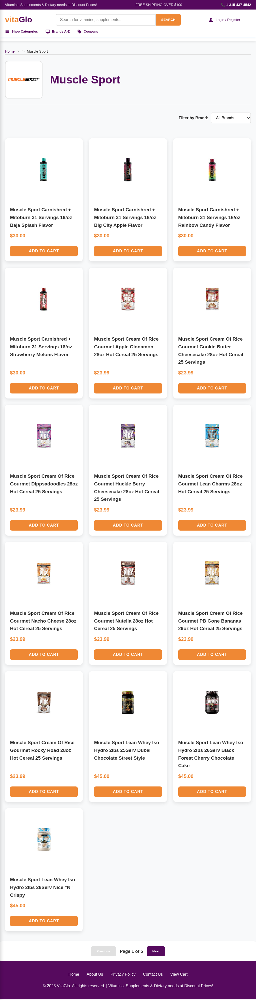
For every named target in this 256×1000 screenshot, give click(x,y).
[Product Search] (103, 20)
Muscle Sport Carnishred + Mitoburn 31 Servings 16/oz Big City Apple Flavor (125, 218)
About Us (95, 975)
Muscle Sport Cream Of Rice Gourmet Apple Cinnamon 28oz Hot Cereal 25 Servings (126, 347)
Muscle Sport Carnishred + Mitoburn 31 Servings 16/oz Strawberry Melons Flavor (41, 347)
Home (9, 52)
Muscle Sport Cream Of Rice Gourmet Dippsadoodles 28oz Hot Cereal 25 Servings (44, 484)
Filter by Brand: (193, 119)
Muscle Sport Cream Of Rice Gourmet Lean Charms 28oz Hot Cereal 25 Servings (210, 484)
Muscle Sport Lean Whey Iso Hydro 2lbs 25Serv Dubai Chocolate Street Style (126, 751)
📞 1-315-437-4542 (236, 5)
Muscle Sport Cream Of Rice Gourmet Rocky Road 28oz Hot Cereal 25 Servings (42, 751)
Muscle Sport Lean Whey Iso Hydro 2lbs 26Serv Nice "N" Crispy (42, 888)
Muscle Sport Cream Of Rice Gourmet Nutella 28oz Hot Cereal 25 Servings (126, 622)
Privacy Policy (123, 975)
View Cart (179, 975)
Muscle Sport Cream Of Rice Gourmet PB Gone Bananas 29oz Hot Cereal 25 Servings (210, 622)
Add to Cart (44, 252)
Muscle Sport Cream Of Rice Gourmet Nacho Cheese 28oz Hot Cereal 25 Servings (43, 622)
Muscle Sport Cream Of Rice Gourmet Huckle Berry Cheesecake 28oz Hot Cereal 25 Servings (126, 488)
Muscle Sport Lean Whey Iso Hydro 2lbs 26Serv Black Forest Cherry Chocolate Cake (210, 755)
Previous (103, 952)
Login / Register (222, 20)
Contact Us (153, 975)
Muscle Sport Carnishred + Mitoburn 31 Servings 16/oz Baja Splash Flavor (41, 218)
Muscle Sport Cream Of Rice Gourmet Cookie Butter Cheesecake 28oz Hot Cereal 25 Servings (210, 351)
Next (156, 952)
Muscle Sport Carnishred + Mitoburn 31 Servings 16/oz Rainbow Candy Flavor (209, 218)
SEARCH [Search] (166, 20)
